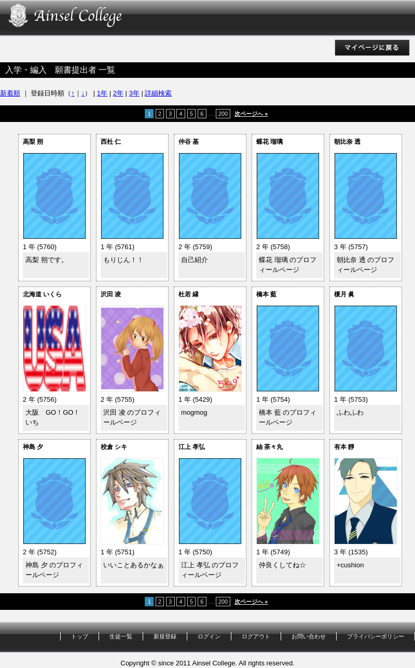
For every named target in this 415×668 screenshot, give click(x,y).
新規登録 (165, 636)
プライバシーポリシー (375, 636)
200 (223, 114)
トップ (79, 636)
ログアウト (256, 636)
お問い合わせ (309, 636)
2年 (118, 93)
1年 (102, 93)
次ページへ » (251, 114)
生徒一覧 (120, 636)
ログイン (209, 636)
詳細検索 (158, 93)
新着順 (10, 93)
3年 (134, 93)
